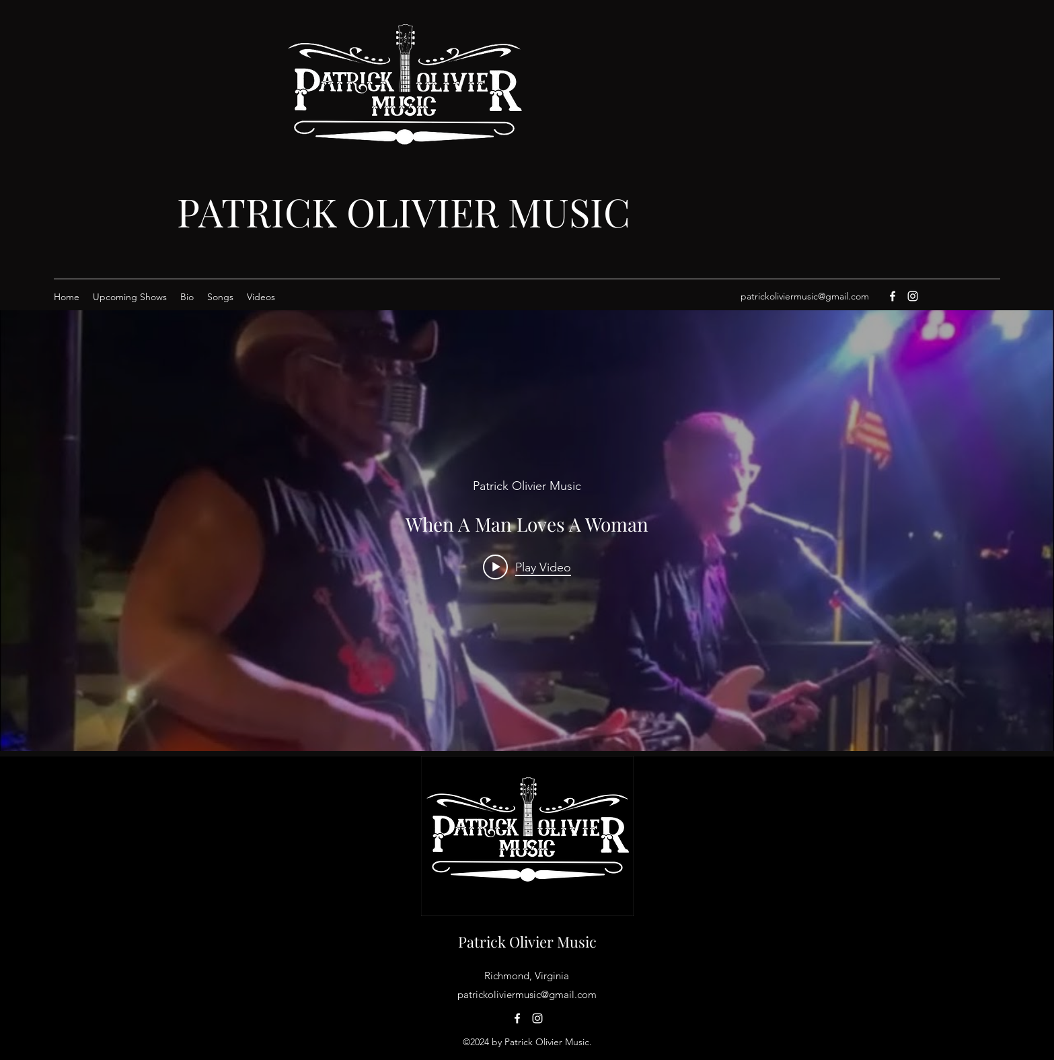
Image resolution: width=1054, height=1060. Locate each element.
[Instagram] (912, 296)
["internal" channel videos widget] (527, 530)
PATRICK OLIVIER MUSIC (403, 211)
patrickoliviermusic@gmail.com (805, 296)
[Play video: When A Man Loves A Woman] (527, 566)
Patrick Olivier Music (527, 941)
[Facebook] (892, 296)
